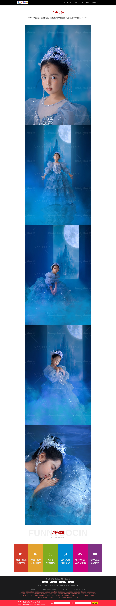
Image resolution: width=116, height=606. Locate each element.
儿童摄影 (61, 585)
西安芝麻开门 (74, 585)
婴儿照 (69, 2)
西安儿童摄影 (29, 593)
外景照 (87, 2)
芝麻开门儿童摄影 (30, 592)
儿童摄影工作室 (91, 592)
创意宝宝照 (66, 595)
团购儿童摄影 (67, 593)
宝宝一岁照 (85, 595)
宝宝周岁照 (23, 595)
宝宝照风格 (79, 595)
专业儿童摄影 (54, 592)
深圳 (71, 582)
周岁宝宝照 (41, 595)
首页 (63, 2)
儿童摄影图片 (77, 592)
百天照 (75, 2)
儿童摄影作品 (60, 593)
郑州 (62, 582)
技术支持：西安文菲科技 (79, 589)
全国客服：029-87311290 (37, 589)
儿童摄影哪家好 (61, 592)
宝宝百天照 (87, 593)
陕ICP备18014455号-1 (68, 589)
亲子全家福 (95, 2)
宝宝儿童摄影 (22, 593)
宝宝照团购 (63, 597)
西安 (45, 582)
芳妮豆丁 (47, 585)
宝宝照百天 (35, 595)
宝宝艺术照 (67, 585)
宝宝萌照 (45, 597)
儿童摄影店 (47, 592)
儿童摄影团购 (70, 592)
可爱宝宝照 (54, 595)
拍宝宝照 (29, 595)
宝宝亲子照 (75, 597)
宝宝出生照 (91, 595)
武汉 (54, 582)
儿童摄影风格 (74, 593)
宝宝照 (81, 2)
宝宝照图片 (69, 597)
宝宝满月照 (93, 593)
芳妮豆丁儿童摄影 (39, 592)
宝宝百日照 (72, 595)
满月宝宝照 (60, 595)
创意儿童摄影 (44, 593)
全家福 (56, 585)
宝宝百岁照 (47, 595)
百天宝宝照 (39, 597)
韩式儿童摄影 (37, 593)
